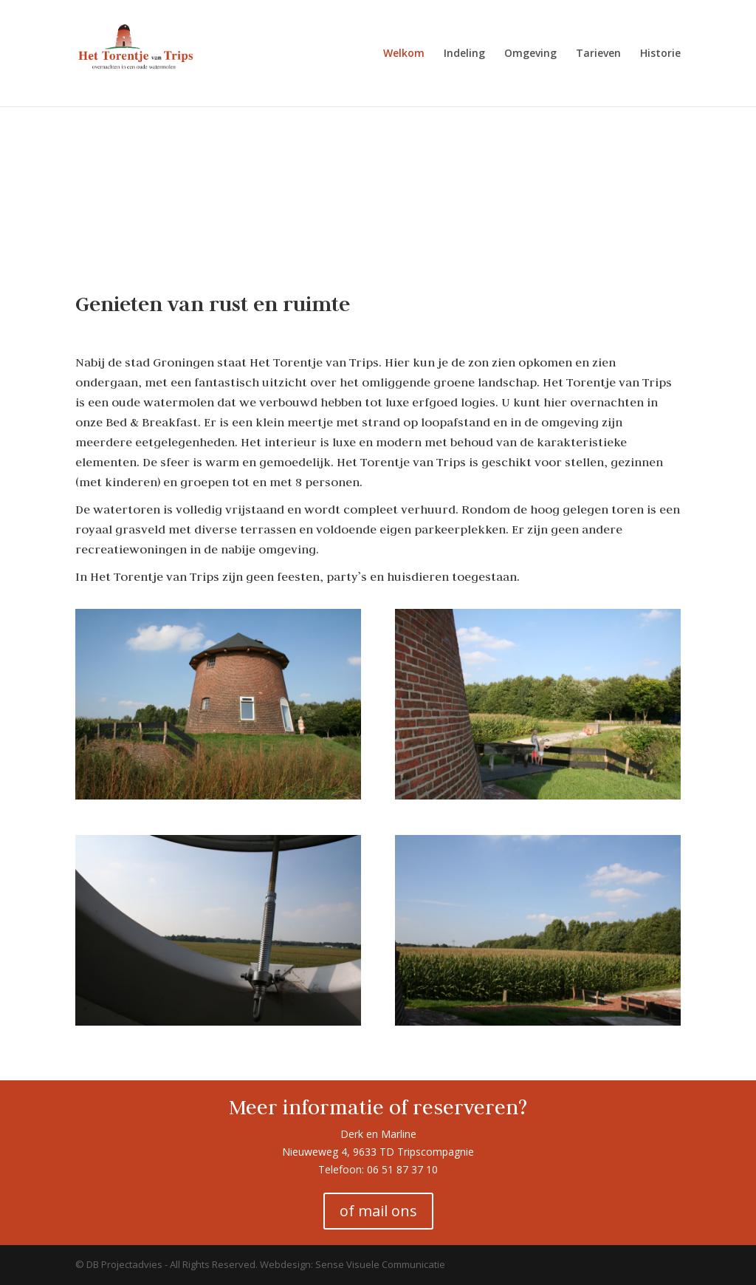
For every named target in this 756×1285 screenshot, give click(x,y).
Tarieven (598, 54)
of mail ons (378, 1211)
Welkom (404, 54)
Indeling (464, 54)
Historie (660, 54)
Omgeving (530, 54)
